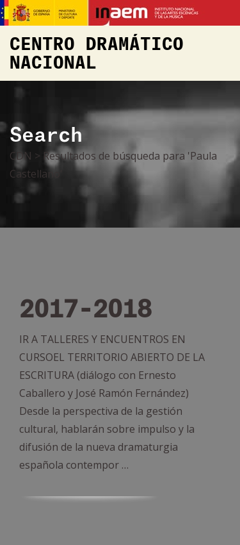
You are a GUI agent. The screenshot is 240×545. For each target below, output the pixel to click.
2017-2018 (85, 310)
